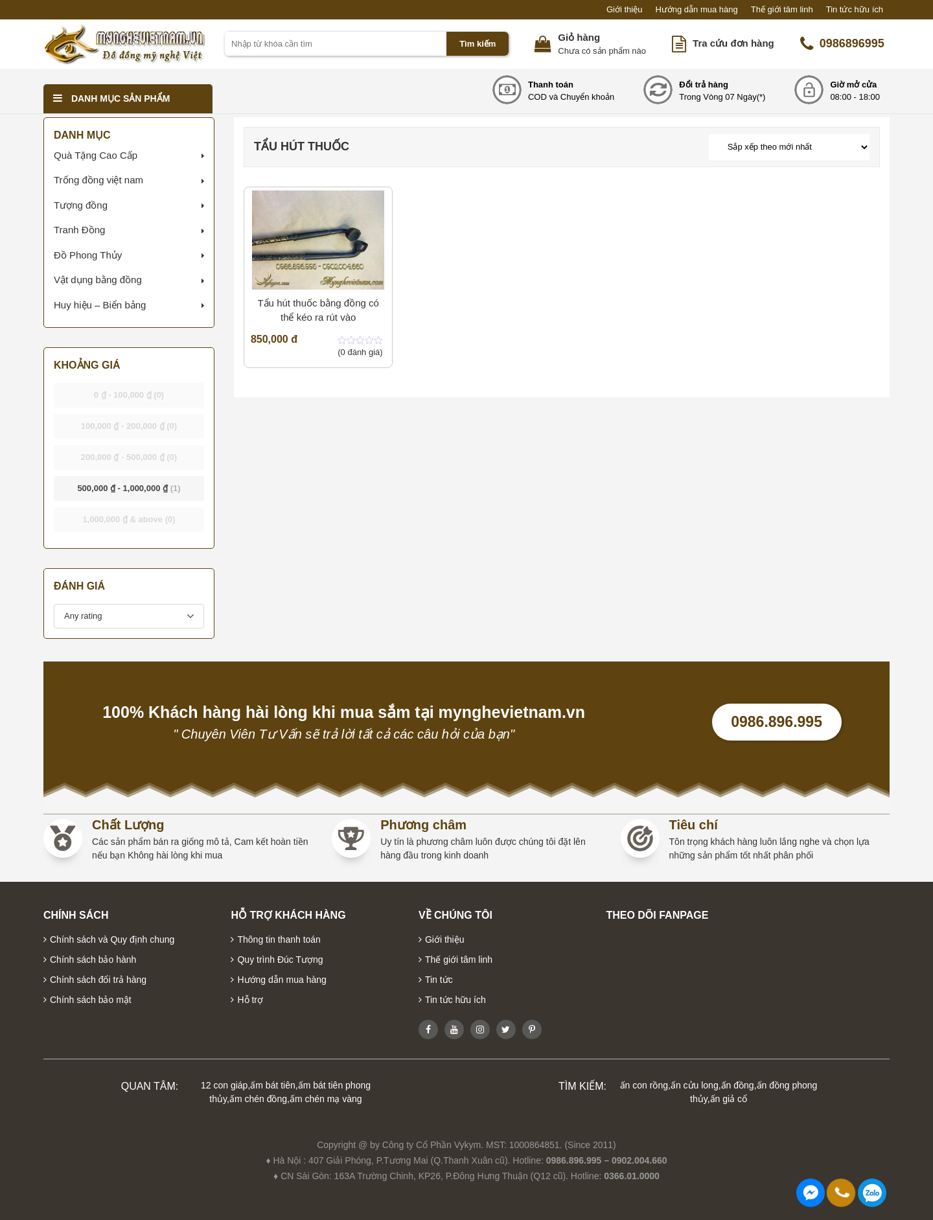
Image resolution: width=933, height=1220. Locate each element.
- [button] (129, 395)
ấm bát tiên (272, 1085)
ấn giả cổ (728, 1099)
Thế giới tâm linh (782, 9)
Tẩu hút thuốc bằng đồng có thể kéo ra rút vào (317, 310)
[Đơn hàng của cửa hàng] (789, 147)
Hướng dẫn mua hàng (696, 9)
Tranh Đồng (79, 229)
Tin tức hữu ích (854, 9)
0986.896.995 (776, 721)
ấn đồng (737, 1085)
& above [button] (128, 519)
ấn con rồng (644, 1085)
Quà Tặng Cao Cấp (95, 155)
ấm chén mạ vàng (326, 1099)
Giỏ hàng (579, 37)
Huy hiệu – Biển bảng (100, 304)
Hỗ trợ (250, 1000)
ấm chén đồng (258, 1099)
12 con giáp (224, 1085)
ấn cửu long (695, 1085)
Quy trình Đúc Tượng (280, 959)
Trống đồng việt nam (98, 179)
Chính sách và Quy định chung (112, 939)
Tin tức (439, 979)
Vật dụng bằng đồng (98, 279)
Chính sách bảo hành (93, 959)
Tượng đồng (81, 205)
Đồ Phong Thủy (88, 254)
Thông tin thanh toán (278, 939)
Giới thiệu (624, 9)
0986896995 (842, 44)
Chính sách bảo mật (91, 1000)
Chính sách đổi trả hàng (98, 979)
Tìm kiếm (477, 44)
